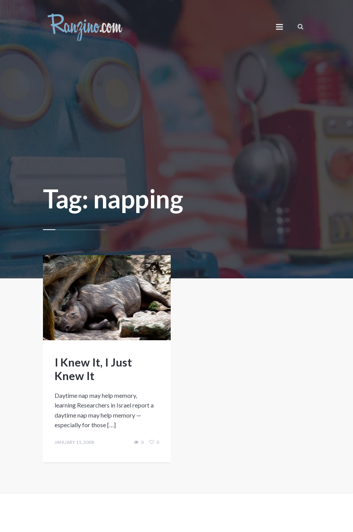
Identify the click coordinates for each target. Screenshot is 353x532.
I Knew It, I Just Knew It (93, 368)
